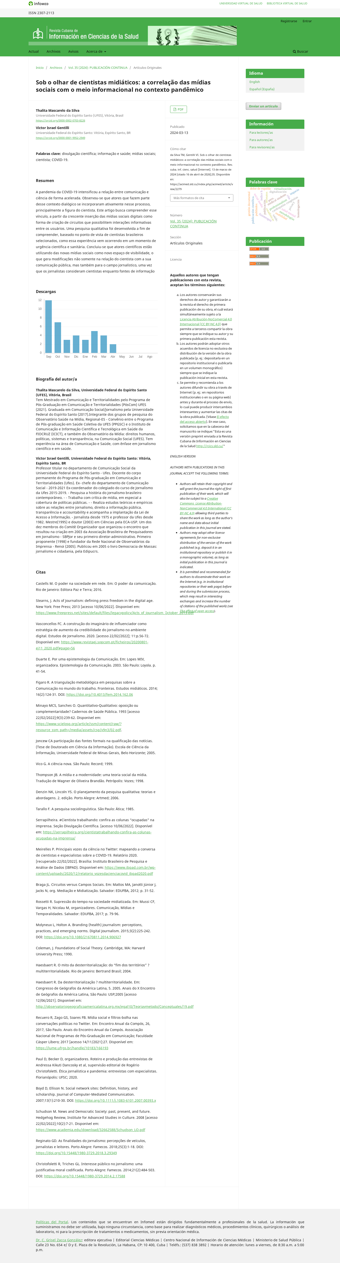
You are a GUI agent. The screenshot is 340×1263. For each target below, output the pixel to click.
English (254, 82)
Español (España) (262, 89)
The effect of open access (197, 611)
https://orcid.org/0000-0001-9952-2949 (60, 138)
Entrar (307, 21)
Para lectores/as (261, 132)
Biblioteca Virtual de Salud (287, 3)
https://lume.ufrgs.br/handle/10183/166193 (72, 1048)
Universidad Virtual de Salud (240, 3)
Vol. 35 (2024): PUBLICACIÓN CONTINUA (97, 67)
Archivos (54, 51)
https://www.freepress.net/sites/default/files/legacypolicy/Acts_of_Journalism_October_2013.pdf (115, 612)
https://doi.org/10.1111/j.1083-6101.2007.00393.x (115, 1100)
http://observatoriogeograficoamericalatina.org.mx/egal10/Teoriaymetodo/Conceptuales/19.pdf (115, 1006)
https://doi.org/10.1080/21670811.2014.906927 (82, 937)
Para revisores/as (262, 147)
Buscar (300, 51)
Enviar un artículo (263, 106)
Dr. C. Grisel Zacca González (59, 1240)
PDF (180, 109)
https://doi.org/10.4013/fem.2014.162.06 (99, 694)
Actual (34, 51)
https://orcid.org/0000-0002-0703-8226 (60, 120)
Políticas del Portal (52, 1222)
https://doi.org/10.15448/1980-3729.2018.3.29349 (76, 1153)
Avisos (73, 51)
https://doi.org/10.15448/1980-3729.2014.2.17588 (84, 1176)
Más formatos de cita (189, 198)
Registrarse (289, 21)
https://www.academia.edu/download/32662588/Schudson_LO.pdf (90, 1129)
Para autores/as (261, 140)
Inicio (40, 67)
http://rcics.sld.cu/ (209, 446)
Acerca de (94, 51)
